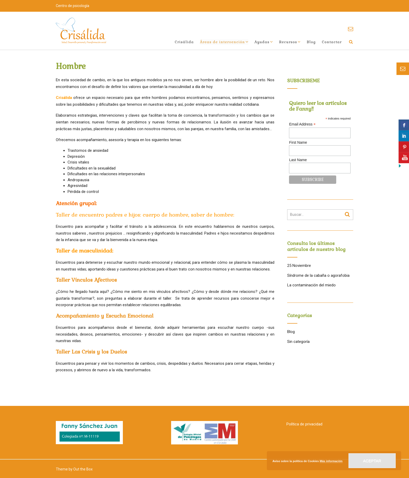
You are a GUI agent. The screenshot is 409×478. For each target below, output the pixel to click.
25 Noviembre (299, 265)
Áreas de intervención (222, 42)
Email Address (302, 124)
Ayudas (262, 42)
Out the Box (83, 469)
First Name (298, 142)
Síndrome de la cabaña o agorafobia (318, 275)
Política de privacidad (304, 424)
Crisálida (184, 42)
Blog (311, 42)
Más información (331, 461)
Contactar (332, 42)
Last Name (298, 160)
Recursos (288, 42)
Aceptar (372, 460)
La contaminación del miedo (311, 285)
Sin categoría (298, 341)
